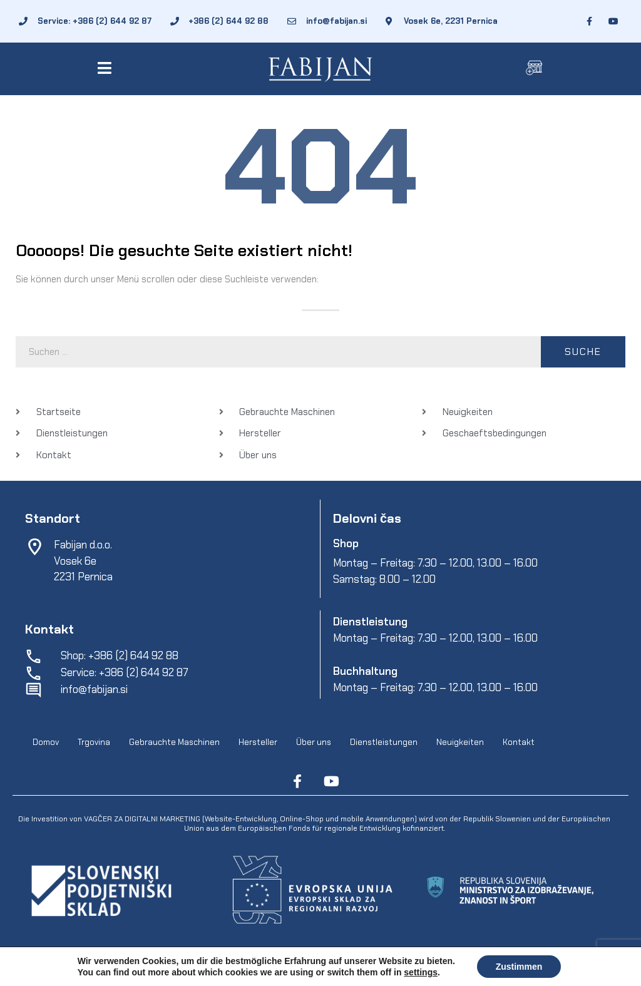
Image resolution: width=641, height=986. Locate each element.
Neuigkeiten (460, 742)
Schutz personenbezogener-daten (429, 968)
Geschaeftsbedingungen (321, 968)
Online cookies (520, 968)
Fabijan (122, 968)
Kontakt (519, 742)
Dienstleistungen (384, 742)
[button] (107, 67)
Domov (46, 742)
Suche (583, 351)
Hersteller (257, 742)
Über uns (313, 742)
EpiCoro (257, 968)
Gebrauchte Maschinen (174, 742)
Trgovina (94, 742)
